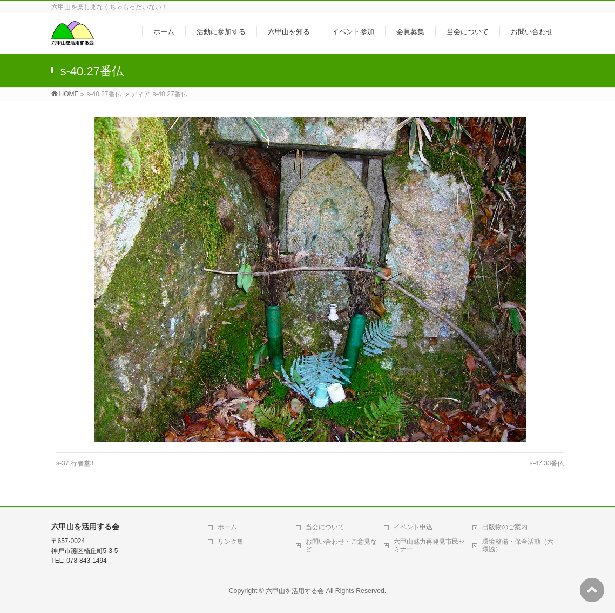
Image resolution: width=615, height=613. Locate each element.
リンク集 (231, 541)
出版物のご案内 (505, 527)
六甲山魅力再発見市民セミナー (429, 545)
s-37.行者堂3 (74, 463)
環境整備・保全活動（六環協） (517, 545)
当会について (325, 527)
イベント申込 (413, 527)
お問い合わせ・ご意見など (341, 545)
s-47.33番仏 (546, 463)
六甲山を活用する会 (295, 591)
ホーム (227, 527)
